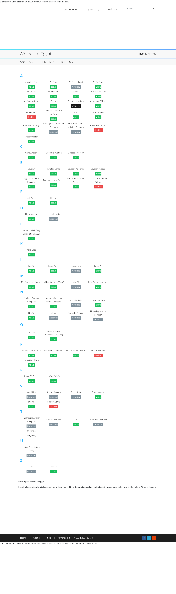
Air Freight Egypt (76, 82)
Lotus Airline (53, 285)
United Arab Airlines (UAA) (31, 496)
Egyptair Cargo (53, 177)
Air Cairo (53, 82)
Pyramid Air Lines (31, 400)
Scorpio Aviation (53, 434)
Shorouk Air (76, 434)
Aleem (53, 103)
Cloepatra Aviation (76, 160)
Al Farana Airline (31, 103)
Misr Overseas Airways (98, 305)
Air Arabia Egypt (31, 82)
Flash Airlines (31, 208)
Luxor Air (98, 285)
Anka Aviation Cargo (31, 130)
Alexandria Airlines (76, 103)
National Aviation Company (31, 326)
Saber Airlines (31, 434)
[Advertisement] (88, 32)
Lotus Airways (76, 285)
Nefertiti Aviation (76, 326)
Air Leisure (31, 93)
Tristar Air (76, 464)
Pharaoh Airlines (98, 388)
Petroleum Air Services (31, 388)
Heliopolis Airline (54, 225)
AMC (75, 116)
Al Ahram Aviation (98, 93)
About (36, 587)
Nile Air (31, 341)
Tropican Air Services (98, 464)
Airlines (112, 9)
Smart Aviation (98, 434)
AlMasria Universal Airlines (54, 116)
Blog (48, 587)
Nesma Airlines (98, 326)
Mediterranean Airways (31, 305)
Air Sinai (76, 93)
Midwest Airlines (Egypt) (53, 305)
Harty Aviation (31, 225)
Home (23, 587)
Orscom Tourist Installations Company (53, 364)
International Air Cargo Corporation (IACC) (31, 247)
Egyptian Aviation (98, 177)
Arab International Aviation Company (76, 130)
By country (93, 9)
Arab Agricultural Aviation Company (53, 130)
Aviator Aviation (31, 143)
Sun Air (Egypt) (54, 445)
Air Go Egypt (98, 82)
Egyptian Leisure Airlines (54, 190)
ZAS (31, 515)
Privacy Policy (84, 587)
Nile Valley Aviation (76, 341)
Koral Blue (31, 268)
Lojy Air (31, 285)
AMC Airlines (98, 116)
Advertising (64, 587)
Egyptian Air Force (76, 177)
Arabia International (98, 130)
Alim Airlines (31, 116)
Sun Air (31, 445)
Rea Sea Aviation (54, 417)
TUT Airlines (31, 476)
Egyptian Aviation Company (31, 190)
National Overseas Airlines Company (54, 326)
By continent (70, 9)
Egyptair (31, 177)
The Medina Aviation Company (31, 464)
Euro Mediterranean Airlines (76, 190)
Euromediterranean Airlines (98, 190)
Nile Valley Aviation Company (98, 341)
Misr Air (76, 304)
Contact (101, 587)
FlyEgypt (53, 208)
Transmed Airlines (54, 464)
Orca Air (31, 364)
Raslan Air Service (31, 417)
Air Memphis (53, 93)
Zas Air (53, 515)
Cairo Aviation (31, 160)
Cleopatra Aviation (54, 160)
